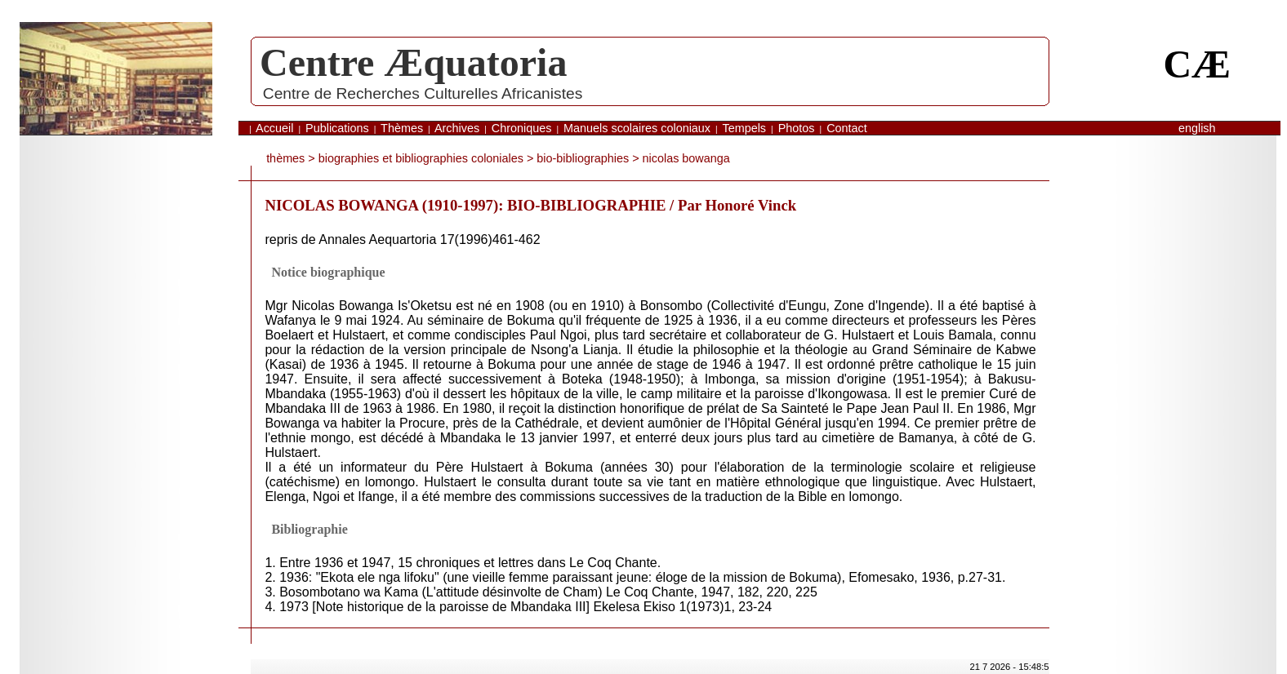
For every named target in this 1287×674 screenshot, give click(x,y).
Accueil (274, 128)
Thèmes (402, 128)
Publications (337, 128)
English (1197, 128)
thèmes (285, 158)
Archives (456, 128)
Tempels (744, 128)
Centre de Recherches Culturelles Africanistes (422, 93)
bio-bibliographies (583, 158)
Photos (796, 128)
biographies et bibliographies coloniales (420, 158)
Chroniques (522, 128)
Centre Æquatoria (413, 62)
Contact (846, 128)
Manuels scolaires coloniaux (636, 128)
